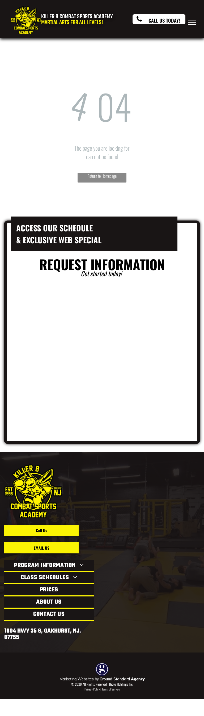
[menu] (192, 22)
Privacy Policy (92, 689)
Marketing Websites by (79, 679)
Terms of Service (111, 689)
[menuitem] (49, 566)
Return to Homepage (102, 176)
